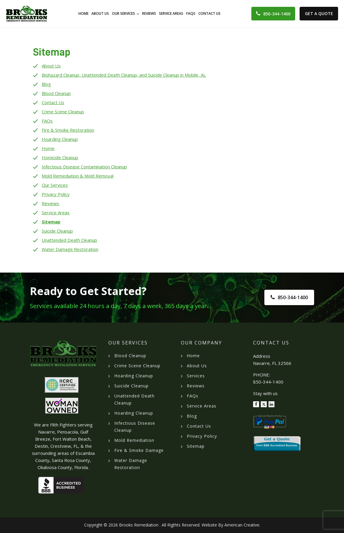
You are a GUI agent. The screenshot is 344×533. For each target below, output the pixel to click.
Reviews (50, 203)
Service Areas (56, 212)
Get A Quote (319, 13)
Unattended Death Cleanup (69, 240)
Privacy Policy (56, 194)
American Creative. (242, 525)
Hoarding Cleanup (60, 139)
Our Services (55, 185)
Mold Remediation (134, 440)
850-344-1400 (276, 14)
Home (48, 148)
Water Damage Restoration (70, 249)
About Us (51, 66)
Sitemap (51, 222)
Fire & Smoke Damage (139, 450)
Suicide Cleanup (57, 231)
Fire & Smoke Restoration (68, 130)
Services (196, 376)
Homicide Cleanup (60, 157)
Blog (46, 84)
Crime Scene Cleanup (63, 112)
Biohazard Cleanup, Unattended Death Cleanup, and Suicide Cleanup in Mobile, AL (124, 75)
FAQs (47, 121)
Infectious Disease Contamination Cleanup (84, 167)
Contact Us (53, 102)
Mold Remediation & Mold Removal (77, 176)
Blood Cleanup (56, 93)
